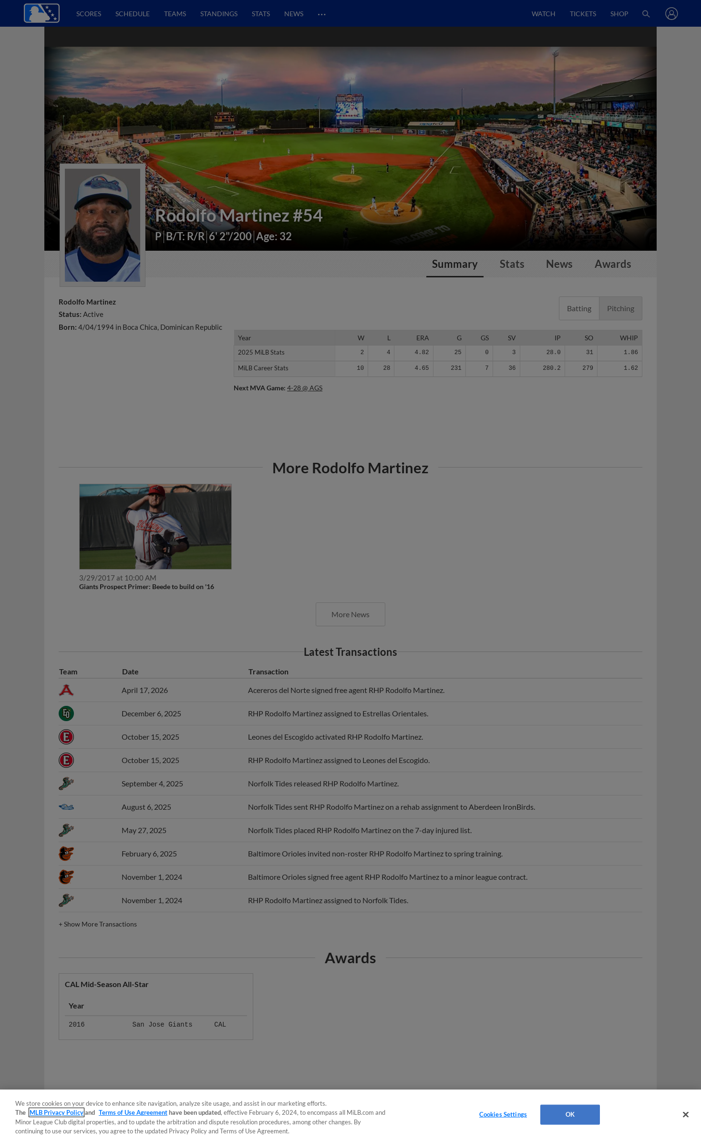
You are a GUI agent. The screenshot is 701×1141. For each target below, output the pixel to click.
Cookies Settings (503, 1114)
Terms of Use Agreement (133, 1112)
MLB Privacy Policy (56, 1112)
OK (570, 1114)
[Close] (685, 1114)
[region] (350, 1115)
